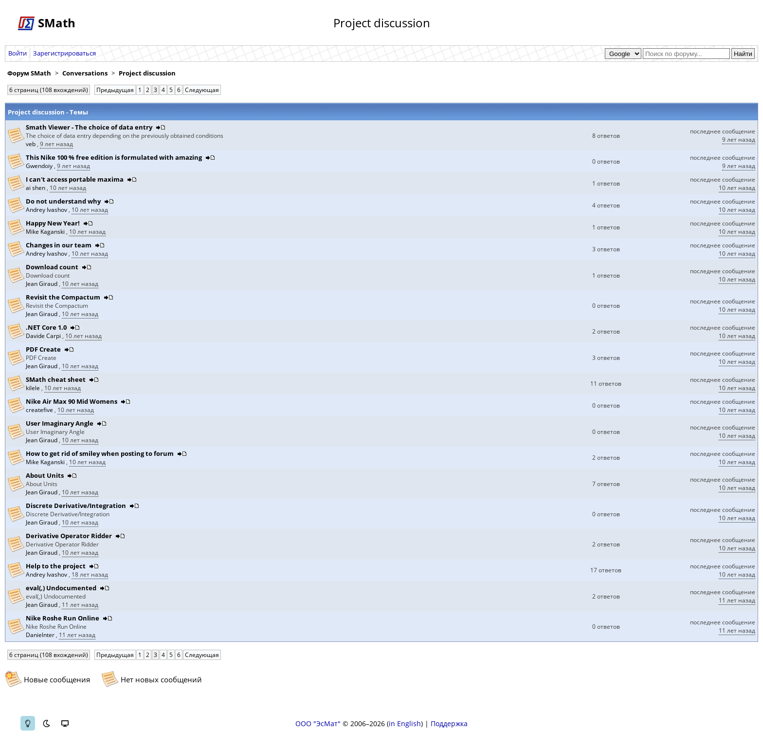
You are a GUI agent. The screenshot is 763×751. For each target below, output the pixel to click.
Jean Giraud (42, 284)
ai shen (36, 188)
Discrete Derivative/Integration (76, 505)
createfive (40, 410)
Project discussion (147, 73)
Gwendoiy (40, 166)
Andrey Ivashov (47, 210)
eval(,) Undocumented (61, 587)
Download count (52, 267)
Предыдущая (115, 90)
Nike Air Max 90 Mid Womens (71, 401)
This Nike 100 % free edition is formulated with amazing (114, 157)
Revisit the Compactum (63, 297)
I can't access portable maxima (75, 179)
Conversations (85, 73)
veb (31, 144)
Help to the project (56, 566)
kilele (33, 388)
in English (405, 723)
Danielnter (41, 635)
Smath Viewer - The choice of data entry (89, 127)
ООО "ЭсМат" (318, 723)
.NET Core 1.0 (46, 327)
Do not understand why (63, 201)
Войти (17, 53)
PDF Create (43, 349)
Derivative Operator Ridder (69, 535)
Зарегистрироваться (64, 53)
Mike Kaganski (46, 231)
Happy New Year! (53, 223)
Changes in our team (58, 245)
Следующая (202, 90)
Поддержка (449, 723)
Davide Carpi (44, 336)
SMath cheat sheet (56, 379)
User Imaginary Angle (59, 423)
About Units (45, 475)
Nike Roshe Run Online (62, 618)
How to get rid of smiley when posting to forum (100, 453)
